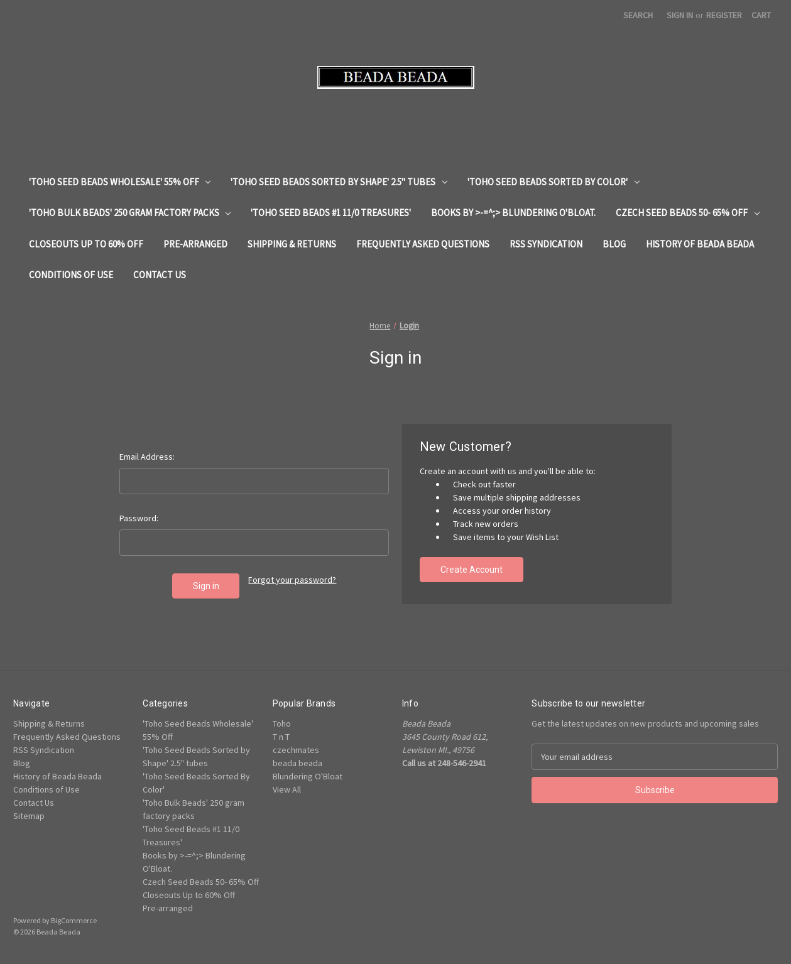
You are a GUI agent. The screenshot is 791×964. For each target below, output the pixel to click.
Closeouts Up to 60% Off (86, 244)
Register (724, 15)
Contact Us (159, 275)
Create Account (471, 570)
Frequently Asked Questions (422, 244)
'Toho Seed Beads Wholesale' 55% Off (120, 182)
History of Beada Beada (700, 244)
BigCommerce (74, 920)
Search (638, 15)
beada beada (297, 763)
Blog (614, 244)
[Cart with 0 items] (761, 15)
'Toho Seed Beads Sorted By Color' (553, 182)
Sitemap (29, 815)
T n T (281, 736)
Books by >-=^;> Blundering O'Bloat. (513, 213)
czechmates (296, 749)
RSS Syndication (546, 244)
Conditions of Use (71, 275)
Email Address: (147, 456)
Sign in (680, 15)
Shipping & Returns (292, 244)
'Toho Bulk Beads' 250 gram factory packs (130, 213)
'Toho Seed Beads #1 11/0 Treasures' (331, 213)
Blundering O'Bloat (307, 776)
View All (287, 789)
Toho (282, 723)
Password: (138, 518)
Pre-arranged (195, 244)
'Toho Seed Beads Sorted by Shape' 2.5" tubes (339, 182)
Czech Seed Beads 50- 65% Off (688, 213)
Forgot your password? (292, 579)
